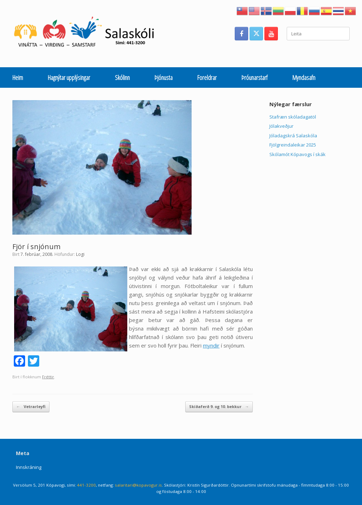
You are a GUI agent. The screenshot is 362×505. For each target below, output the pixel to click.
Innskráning (28, 467)
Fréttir (48, 376)
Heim (17, 77)
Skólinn (122, 77)
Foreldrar (207, 77)
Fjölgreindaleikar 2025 (292, 145)
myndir (211, 345)
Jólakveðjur (281, 126)
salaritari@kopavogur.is (138, 485)
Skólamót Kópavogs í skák (297, 154)
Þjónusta (163, 77)
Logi (80, 254)
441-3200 (86, 485)
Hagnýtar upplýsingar (69, 77)
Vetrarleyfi (31, 407)
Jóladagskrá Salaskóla (293, 135)
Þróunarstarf (254, 77)
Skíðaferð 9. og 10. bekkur (219, 407)
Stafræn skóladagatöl (292, 117)
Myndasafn (303, 77)
